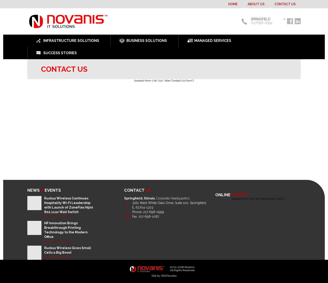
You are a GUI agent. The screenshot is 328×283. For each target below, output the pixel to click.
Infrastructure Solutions (71, 40)
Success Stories (60, 53)
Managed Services (212, 40)
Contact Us (285, 4)
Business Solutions (146, 40)
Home (233, 4)
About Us (256, 4)
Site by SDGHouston (164, 275)
